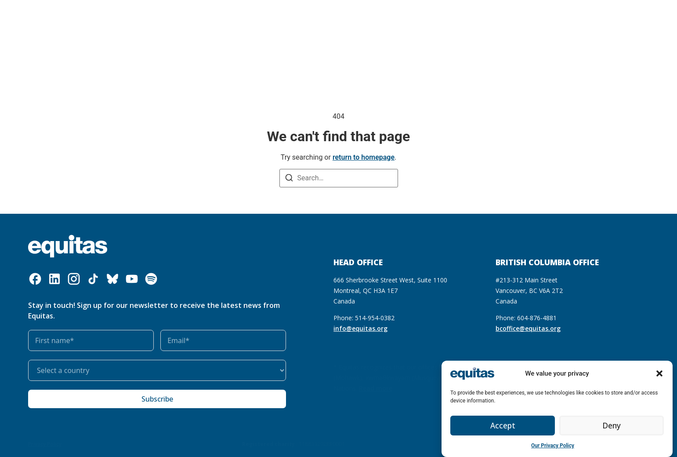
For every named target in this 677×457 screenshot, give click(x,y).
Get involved (317, 22)
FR (517, 22)
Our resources (220, 22)
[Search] (289, 179)
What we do (166, 22)
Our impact (267, 22)
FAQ (534, 22)
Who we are (111, 22)
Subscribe (157, 399)
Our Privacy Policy (552, 445)
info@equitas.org (360, 328)
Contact (560, 22)
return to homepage (364, 157)
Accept (503, 425)
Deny (611, 425)
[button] (659, 373)
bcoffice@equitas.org (528, 328)
